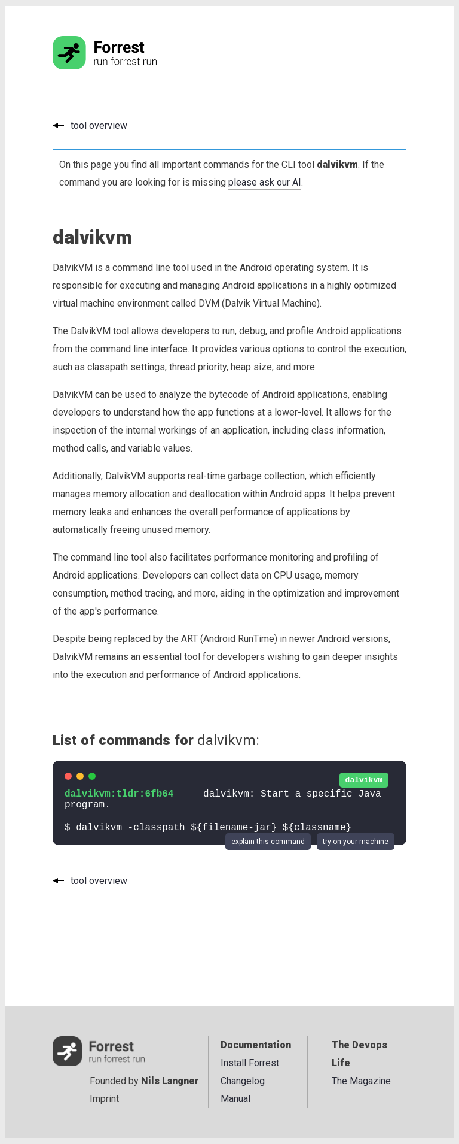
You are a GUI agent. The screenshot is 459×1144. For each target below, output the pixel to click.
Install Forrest (250, 1063)
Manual (235, 1098)
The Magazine (361, 1081)
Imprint (104, 1098)
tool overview (99, 125)
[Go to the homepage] (127, 66)
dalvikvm (363, 780)
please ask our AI (264, 182)
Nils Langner (170, 1081)
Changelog (243, 1081)
